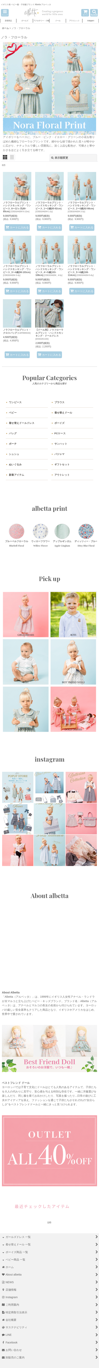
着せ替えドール (63, 412)
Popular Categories (49, 377)
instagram (49, 759)
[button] (5, 13)
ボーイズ (59, 423)
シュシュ (14, 454)
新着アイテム (16, 474)
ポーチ (13, 443)
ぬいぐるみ (15, 464)
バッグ (13, 433)
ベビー (13, 412)
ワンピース (15, 402)
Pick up (49, 578)
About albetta (50, 895)
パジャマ (59, 454)
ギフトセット (62, 464)
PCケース (60, 433)
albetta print (49, 508)
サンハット (60, 443)
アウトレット (62, 474)
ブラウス (59, 402)
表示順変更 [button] (59, 157)
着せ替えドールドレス (22, 423)
